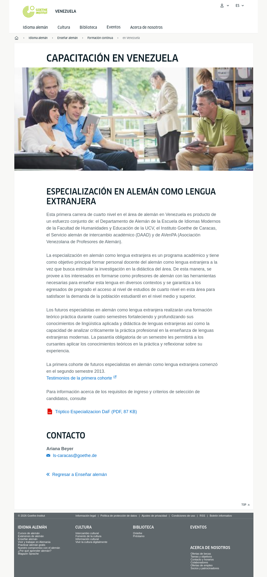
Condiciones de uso (183, 515)
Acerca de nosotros (146, 27)
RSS (202, 515)
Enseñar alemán (27, 539)
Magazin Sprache (28, 553)
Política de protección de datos (118, 515)
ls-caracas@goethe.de (75, 455)
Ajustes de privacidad (154, 515)
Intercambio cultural (87, 533)
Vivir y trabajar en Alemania (34, 541)
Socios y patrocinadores (204, 568)
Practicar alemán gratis (31, 544)
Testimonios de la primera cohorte (79, 378)
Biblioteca (88, 27)
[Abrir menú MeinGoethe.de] (224, 5)
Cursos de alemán (29, 533)
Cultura (64, 27)
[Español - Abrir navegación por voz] (239, 5)
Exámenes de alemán (31, 536)
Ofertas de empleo (201, 565)
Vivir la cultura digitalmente (91, 541)
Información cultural (87, 539)
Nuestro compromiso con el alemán (39, 547)
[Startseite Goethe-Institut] (35, 12)
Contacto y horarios (202, 559)
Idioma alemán (35, 27)
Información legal (86, 515)
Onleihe (137, 533)
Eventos (198, 527)
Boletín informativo (221, 515)
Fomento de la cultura (88, 536)
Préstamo (139, 536)
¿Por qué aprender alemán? (35, 550)
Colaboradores (199, 562)
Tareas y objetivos (201, 556)
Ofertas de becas (200, 553)
